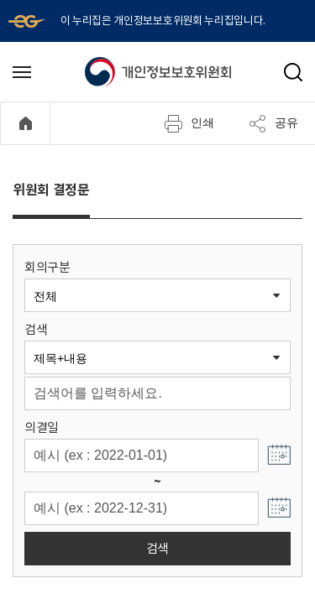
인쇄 (189, 123)
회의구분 (47, 267)
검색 (35, 329)
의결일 (41, 427)
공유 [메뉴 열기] (273, 123)
